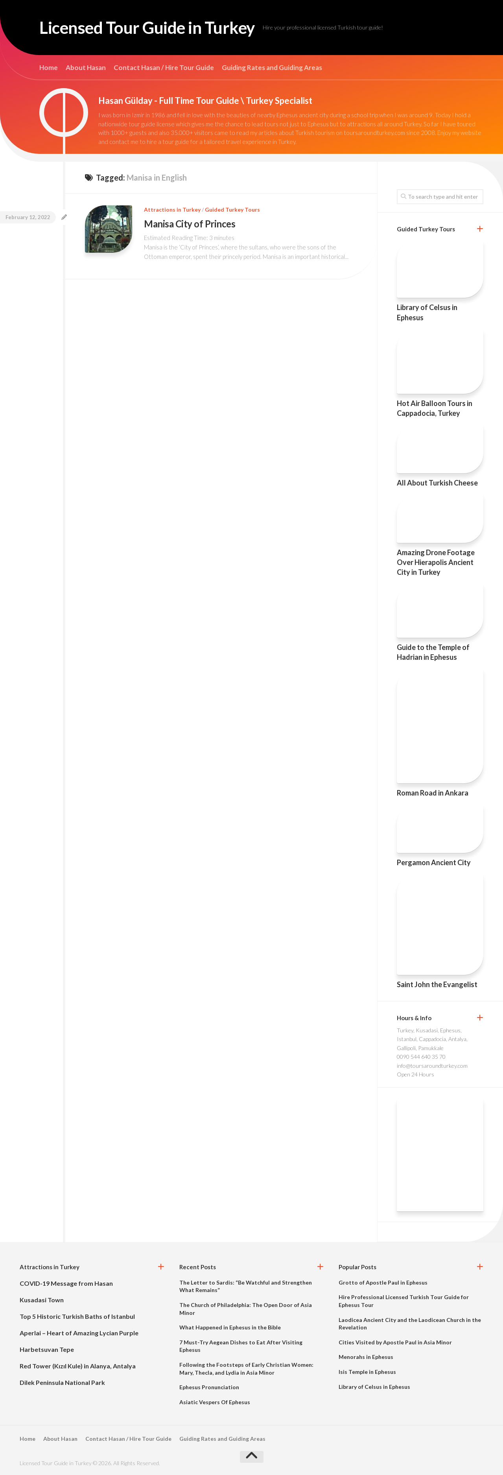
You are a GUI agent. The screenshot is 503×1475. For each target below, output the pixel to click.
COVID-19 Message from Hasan (66, 1283)
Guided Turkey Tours (232, 209)
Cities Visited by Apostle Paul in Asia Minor (395, 1342)
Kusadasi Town (42, 1299)
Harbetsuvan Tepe (47, 1349)
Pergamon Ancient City (434, 862)
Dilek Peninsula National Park (62, 1382)
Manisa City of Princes (189, 223)
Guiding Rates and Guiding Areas (272, 68)
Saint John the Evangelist (437, 984)
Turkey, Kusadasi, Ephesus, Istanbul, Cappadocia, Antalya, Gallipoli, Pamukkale (432, 1039)
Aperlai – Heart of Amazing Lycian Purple (79, 1333)
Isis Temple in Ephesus (367, 1371)
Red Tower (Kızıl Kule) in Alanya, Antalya (78, 1366)
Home (48, 68)
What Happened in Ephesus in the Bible (230, 1327)
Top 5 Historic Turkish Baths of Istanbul (77, 1316)
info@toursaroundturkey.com (432, 1065)
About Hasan (86, 68)
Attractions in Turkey (172, 209)
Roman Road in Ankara (432, 792)
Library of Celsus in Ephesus (374, 1386)
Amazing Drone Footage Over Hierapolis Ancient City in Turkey (436, 562)
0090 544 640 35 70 (421, 1056)
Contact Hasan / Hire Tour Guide (164, 68)
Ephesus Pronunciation (209, 1387)
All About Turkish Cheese (437, 482)
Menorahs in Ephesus (366, 1356)
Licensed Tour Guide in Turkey (147, 27)
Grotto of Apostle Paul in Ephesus (383, 1282)
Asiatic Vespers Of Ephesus (214, 1402)
